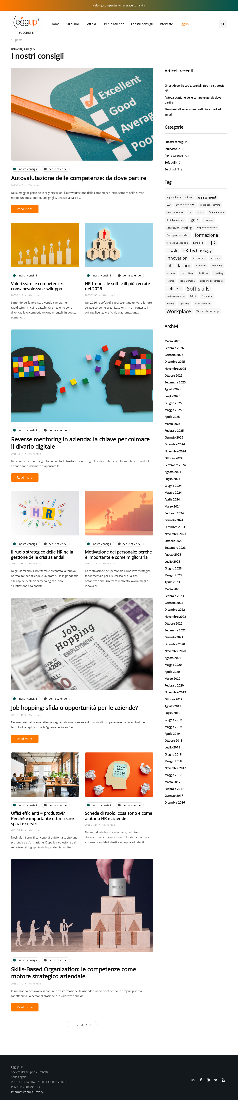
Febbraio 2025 (174, 430)
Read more (25, 209)
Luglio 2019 (172, 713)
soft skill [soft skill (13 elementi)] (174, 288)
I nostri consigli (142, 24)
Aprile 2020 (172, 672)
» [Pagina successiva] (91, 1024)
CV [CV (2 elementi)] (190, 212)
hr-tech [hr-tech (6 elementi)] (172, 250)
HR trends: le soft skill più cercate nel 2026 (117, 286)
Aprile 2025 (172, 417)
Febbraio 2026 (174, 348)
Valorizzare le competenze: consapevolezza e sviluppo (37, 286)
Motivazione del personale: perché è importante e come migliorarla (118, 554)
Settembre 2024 (175, 465)
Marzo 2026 (172, 341)
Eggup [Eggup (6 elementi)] (193, 220)
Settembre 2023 (175, 548)
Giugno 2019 (173, 720)
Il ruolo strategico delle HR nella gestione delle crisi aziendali (42, 554)
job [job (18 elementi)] (170, 265)
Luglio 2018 (172, 747)
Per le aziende (114, 24)
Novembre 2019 (175, 692)
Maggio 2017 (173, 775)
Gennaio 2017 (174, 795)
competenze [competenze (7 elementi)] (185, 205)
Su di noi (72, 24)
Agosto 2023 (173, 554)
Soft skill (91, 24)
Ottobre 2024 (173, 458)
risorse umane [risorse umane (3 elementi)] (187, 280)
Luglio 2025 (172, 396)
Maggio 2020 (173, 665)
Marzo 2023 (172, 589)
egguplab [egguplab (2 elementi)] (208, 220)
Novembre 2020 (175, 651)
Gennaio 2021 (174, 637)
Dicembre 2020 (175, 644)
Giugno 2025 (173, 403)
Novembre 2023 (175, 534)
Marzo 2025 (172, 424)
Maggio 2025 (173, 410)
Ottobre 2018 (173, 740)
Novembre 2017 (175, 768)
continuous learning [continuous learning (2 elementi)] (210, 205)
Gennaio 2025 (174, 437)
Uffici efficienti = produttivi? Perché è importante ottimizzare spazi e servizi (42, 818)
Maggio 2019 (173, 727)
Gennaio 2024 (174, 520)
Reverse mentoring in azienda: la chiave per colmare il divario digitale (80, 442)
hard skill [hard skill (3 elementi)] (198, 242)
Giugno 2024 (173, 486)
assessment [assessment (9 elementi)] (206, 197)
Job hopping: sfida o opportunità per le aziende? (74, 708)
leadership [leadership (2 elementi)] (201, 265)
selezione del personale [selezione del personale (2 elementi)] (211, 281)
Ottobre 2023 (173, 541)
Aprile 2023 (172, 582)
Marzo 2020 (172, 678)
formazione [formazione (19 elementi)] (206, 235)
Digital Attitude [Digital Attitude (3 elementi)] (216, 212)
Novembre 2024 (175, 451)
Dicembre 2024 (175, 444)
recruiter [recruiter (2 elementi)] (171, 273)
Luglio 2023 (172, 561)
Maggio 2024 (173, 492)
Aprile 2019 (172, 734)
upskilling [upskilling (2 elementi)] (184, 303)
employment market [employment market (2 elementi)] (207, 227)
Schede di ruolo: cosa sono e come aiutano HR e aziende (118, 815)
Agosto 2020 (173, 658)
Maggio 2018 (173, 761)
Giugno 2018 (173, 754)
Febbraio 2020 (174, 685)
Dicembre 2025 (175, 361)
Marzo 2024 (172, 506)
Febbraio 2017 (174, 789)
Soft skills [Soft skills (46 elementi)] (198, 288)
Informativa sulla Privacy (27, 1092)
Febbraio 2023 (174, 596)
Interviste (166, 24)
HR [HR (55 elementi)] (212, 243)
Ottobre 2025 (173, 375)
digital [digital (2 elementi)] (200, 212)
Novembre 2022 (175, 617)
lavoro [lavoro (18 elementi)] (184, 265)
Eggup (184, 24)
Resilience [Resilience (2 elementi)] (203, 273)
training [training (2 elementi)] (170, 303)
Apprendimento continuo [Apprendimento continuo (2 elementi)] (179, 197)
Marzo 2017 (172, 782)
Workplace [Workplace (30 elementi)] (179, 311)
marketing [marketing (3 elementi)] (217, 265)
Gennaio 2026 (174, 355)
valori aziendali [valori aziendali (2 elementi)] (202, 303)
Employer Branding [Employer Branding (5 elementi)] (179, 228)
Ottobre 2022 (173, 623)
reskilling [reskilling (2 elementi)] (218, 273)
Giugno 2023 (173, 568)
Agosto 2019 (173, 706)
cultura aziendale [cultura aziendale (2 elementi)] (175, 212)
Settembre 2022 (175, 630)
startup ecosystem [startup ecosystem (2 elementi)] (176, 296)
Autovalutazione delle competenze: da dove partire (78, 178)
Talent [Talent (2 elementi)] (193, 296)
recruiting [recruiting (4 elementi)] (187, 273)
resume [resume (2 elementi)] (170, 281)
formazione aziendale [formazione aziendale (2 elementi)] (177, 243)
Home (55, 24)
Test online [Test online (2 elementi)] (207, 296)
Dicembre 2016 (175, 802)
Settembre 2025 (175, 382)
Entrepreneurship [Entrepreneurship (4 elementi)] (178, 235)
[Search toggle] (223, 24)
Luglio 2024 (172, 479)
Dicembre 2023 (175, 527)
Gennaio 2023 (174, 603)
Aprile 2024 (172, 499)
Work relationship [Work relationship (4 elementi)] (207, 311)
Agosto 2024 (173, 472)
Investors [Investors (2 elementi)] (215, 258)
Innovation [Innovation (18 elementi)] (177, 258)
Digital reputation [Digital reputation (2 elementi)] (175, 220)
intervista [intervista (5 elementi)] (199, 258)
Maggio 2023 (173, 575)
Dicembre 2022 (175, 609)
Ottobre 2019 (173, 699)
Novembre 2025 (175, 369)
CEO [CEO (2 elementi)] (169, 205)
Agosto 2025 (173, 389)
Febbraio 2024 (174, 513)
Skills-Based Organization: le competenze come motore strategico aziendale (73, 972)
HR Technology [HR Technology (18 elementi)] (197, 250)
